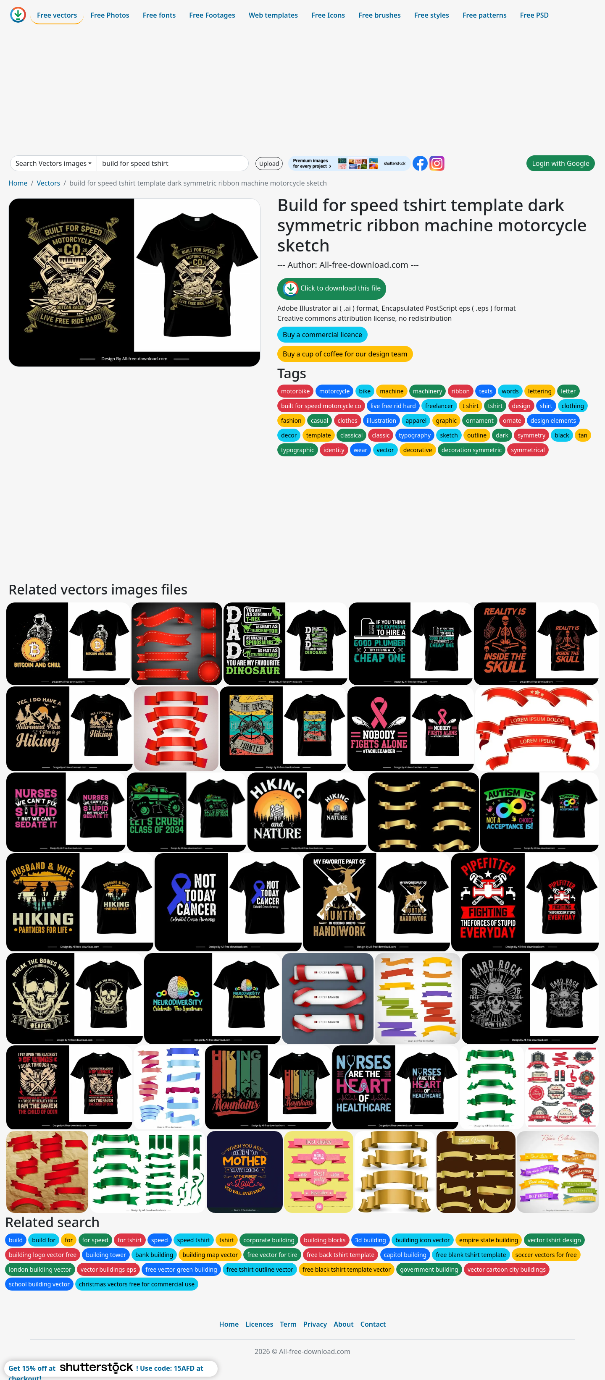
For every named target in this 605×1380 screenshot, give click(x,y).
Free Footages (212, 15)
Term (288, 1324)
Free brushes (379, 15)
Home (18, 183)
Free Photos (109, 15)
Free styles (431, 15)
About (343, 1324)
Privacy (315, 1324)
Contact (373, 1324)
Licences (259, 1324)
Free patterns (485, 15)
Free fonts (159, 15)
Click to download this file (332, 289)
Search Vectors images (51, 163)
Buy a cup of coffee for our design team (345, 354)
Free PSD (534, 15)
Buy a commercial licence (322, 334)
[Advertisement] (302, 90)
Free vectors (57, 15)
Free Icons (328, 15)
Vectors (48, 183)
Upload (269, 164)
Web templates (273, 15)
